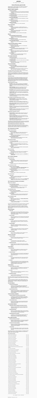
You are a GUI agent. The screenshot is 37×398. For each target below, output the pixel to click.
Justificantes (22, 2)
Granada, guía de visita (11, 361)
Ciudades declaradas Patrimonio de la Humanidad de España (15, 346)
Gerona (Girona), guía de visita (11, 373)
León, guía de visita (10, 348)
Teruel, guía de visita (10, 362)
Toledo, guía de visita (10, 337)
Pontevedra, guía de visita (11, 382)
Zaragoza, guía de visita (11, 356)
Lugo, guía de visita (10, 386)
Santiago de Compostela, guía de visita (12, 381)
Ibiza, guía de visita (10, 375)
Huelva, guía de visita (10, 387)
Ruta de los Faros (10, 389)
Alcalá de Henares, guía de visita (12, 345)
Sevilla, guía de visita (10, 369)
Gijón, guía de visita (10, 354)
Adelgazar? (16, 2)
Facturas (19, 2)
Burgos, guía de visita (10, 339)
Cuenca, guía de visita (10, 344)
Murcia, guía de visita (10, 368)
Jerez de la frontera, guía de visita (12, 349)
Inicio (13, 2)
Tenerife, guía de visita (11, 388)
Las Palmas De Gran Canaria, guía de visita (13, 367)
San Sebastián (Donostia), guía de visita (13, 353)
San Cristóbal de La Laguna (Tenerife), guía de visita (14, 374)
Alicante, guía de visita (11, 393)
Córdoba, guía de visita (11, 355)
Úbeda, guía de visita (10, 360)
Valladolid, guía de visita (11, 338)
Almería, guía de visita (10, 380)
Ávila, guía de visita (10, 343)
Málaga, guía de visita (10, 366)
